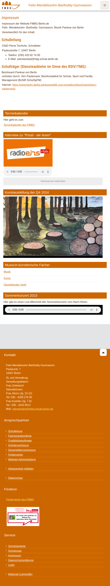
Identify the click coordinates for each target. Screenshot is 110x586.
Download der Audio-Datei (53, 181)
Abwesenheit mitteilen (21, 468)
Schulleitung (15, 431)
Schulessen (15, 550)
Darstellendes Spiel (15, 284)
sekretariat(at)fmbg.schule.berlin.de (32, 409)
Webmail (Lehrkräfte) (20, 574)
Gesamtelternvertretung (22, 450)
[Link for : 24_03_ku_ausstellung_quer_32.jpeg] (53, 227)
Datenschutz (15, 478)
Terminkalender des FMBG (19, 125)
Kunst (7, 278)
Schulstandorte (17, 546)
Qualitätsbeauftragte (20, 440)
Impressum (14, 555)
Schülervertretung (18, 445)
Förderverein (15, 454)
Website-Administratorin (22, 459)
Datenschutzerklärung (21, 560)
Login (11, 565)
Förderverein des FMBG (20, 499)
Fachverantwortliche (19, 436)
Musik (7, 271)
